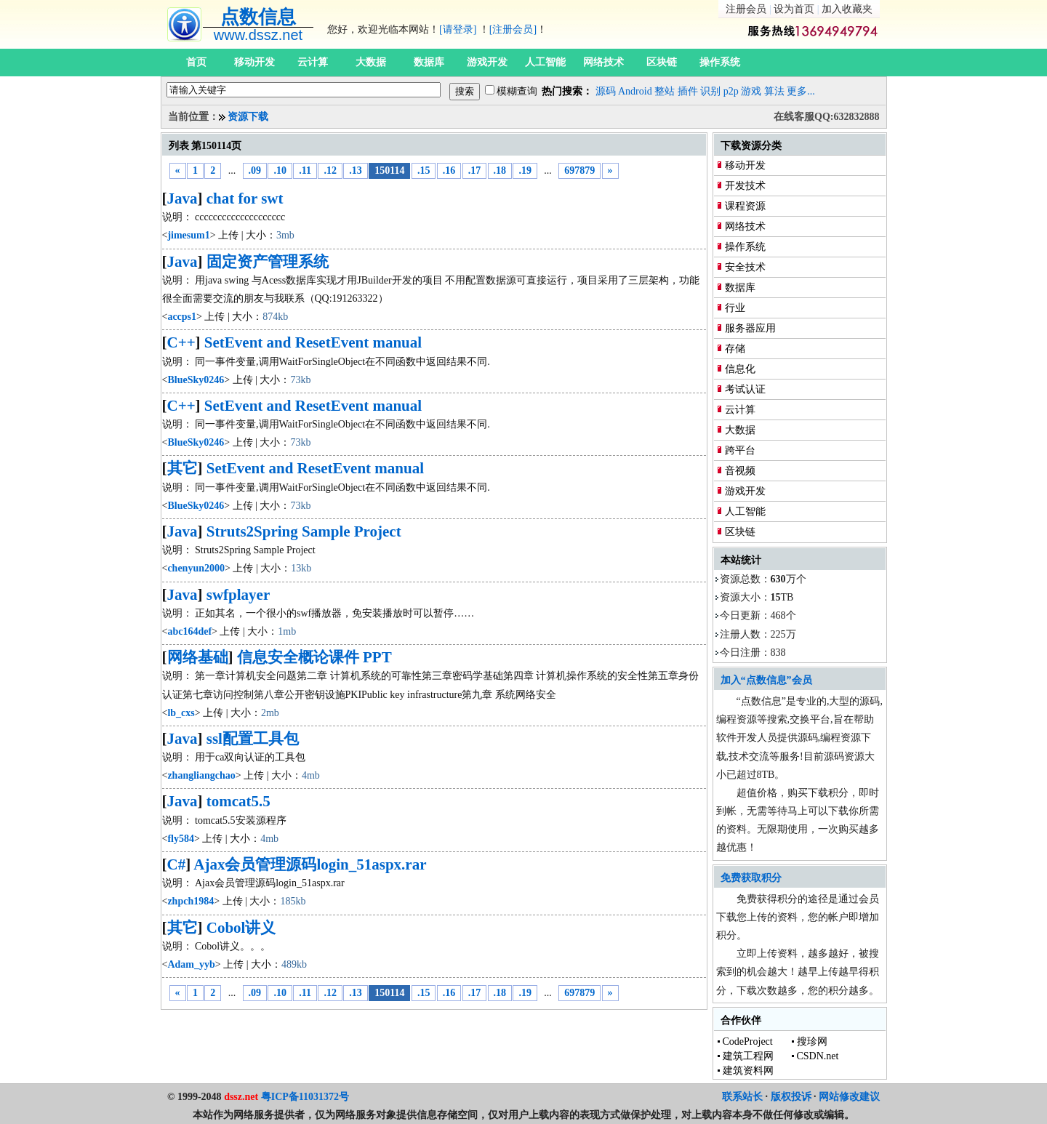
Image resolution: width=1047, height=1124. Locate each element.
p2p (731, 91)
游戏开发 (487, 62)
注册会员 (746, 9)
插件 (688, 91)
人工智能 (545, 62)
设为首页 (794, 9)
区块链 (661, 62)
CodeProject (748, 1041)
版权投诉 (791, 1096)
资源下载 (248, 116)
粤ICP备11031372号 (305, 1096)
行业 (735, 307)
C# (176, 864)
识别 (710, 91)
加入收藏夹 (847, 9)
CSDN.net (818, 1056)
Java (182, 198)
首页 (196, 62)
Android (635, 91)
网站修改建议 (849, 1096)
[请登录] (457, 29)
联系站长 (742, 1096)
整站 (664, 91)
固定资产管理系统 (267, 261)
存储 (735, 348)
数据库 (429, 62)
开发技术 (745, 185)
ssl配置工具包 (252, 738)
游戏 (751, 91)
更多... (801, 91)
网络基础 (197, 657)
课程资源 (745, 206)
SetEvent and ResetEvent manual (313, 342)
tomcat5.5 (238, 801)
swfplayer (238, 594)
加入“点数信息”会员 (766, 680)
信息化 (740, 369)
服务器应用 (750, 328)
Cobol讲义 (241, 927)
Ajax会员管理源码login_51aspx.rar (309, 864)
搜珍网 (812, 1041)
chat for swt (245, 198)
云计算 (312, 62)
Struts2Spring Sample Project (303, 531)
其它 (182, 468)
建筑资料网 (748, 1070)
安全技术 (745, 267)
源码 (605, 91)
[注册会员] (513, 29)
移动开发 (254, 62)
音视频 (740, 470)
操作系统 (719, 62)
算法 (774, 91)
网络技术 (603, 62)
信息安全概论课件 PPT (314, 657)
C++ (181, 342)
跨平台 (740, 450)
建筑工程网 (748, 1056)
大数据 (371, 62)
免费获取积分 (751, 877)
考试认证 (745, 389)
